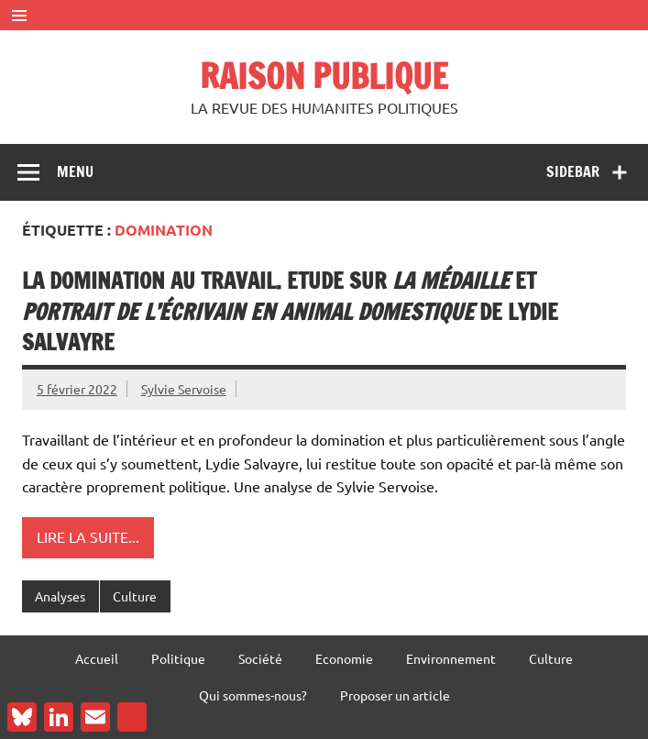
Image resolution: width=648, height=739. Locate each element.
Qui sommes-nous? (253, 695)
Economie (344, 658)
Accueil (96, 658)
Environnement (451, 658)
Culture (135, 596)
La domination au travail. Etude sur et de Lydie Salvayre (290, 311)
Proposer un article (395, 695)
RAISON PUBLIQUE (324, 76)
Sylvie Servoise (183, 389)
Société (260, 658)
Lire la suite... (88, 536)
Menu (75, 171)
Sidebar (572, 171)
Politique (178, 658)
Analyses (60, 596)
